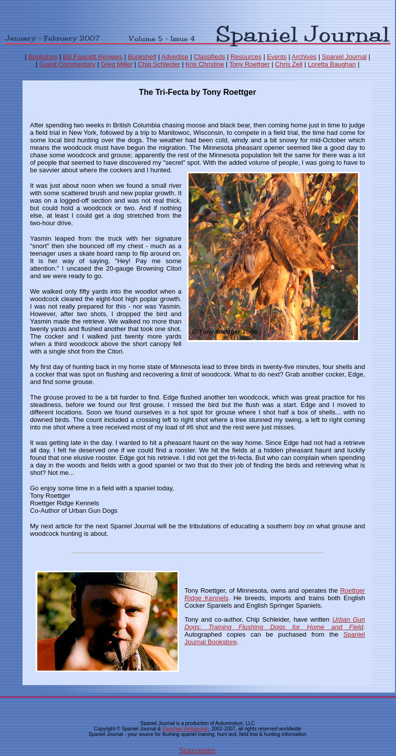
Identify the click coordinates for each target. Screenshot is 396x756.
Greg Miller (117, 64)
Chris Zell (288, 64)
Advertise (175, 56)
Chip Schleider (159, 64)
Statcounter (198, 750)
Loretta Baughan (332, 64)
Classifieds (209, 56)
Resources (246, 56)
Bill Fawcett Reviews (92, 56)
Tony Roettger (250, 64)
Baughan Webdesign (185, 729)
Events (277, 56)
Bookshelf (142, 56)
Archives (304, 56)
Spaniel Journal (344, 56)
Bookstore (43, 56)
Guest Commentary (67, 64)
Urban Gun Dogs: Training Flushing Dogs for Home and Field (274, 623)
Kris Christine (205, 64)
